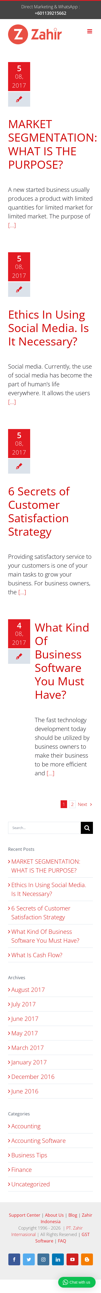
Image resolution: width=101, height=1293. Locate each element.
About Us (55, 1215)
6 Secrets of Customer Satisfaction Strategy (38, 511)
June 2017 (25, 1018)
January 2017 (29, 1062)
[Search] (87, 828)
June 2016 (25, 1091)
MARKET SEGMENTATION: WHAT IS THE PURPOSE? (52, 144)
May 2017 (24, 1033)
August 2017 (28, 989)
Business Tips (29, 1155)
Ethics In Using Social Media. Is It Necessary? (48, 328)
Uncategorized (30, 1184)
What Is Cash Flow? (36, 955)
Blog (73, 1215)
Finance (21, 1169)
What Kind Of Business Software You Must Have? (62, 661)
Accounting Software (38, 1140)
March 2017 (27, 1047)
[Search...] (44, 828)
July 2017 (23, 1004)
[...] (12, 225)
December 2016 (33, 1076)
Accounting (25, 1126)
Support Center (25, 1215)
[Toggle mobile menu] (90, 31)
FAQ (62, 1241)
